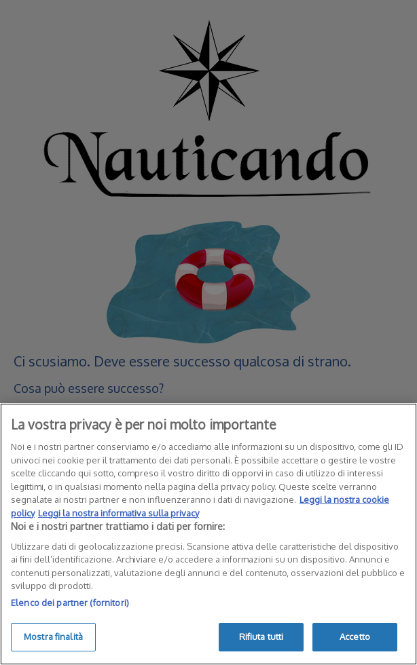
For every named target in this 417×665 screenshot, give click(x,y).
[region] (208, 534)
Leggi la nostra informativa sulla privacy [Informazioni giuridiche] (118, 513)
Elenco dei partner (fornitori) (70, 602)
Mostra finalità (53, 636)
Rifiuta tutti (261, 636)
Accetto (355, 636)
